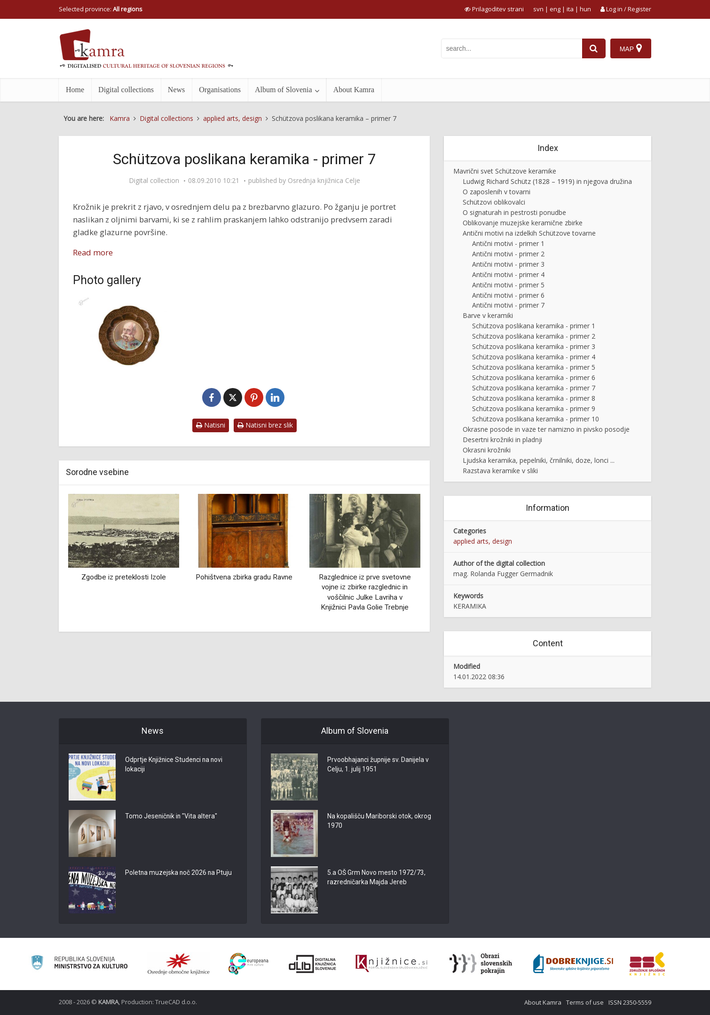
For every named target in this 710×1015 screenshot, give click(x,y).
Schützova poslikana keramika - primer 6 (533, 377)
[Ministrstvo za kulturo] (79, 964)
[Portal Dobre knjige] (573, 963)
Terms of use (585, 1002)
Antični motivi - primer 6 (508, 295)
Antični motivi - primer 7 (508, 305)
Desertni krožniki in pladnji (502, 439)
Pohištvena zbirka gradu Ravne (244, 577)
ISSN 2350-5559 (629, 1002)
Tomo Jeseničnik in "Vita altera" (172, 817)
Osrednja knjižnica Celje (324, 180)
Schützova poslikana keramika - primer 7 (533, 387)
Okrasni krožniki (487, 449)
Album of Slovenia (283, 90)
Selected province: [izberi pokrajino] (100, 9)
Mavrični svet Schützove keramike (504, 171)
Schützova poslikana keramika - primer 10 (535, 418)
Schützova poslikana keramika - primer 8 (533, 398)
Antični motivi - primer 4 (508, 274)
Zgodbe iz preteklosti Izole (123, 577)
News (176, 90)
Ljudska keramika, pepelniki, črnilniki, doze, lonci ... (539, 460)
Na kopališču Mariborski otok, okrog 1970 (379, 821)
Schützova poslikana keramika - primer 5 (533, 367)
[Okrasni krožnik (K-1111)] (127, 333)
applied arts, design (482, 541)
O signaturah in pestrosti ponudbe (514, 212)
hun (585, 9)
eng (555, 9)
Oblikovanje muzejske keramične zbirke (523, 222)
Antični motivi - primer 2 (508, 253)
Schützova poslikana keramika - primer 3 (533, 346)
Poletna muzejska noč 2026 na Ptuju (179, 873)
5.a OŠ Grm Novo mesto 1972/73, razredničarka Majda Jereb (376, 878)
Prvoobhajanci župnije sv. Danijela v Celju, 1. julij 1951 (379, 765)
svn (538, 9)
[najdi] (594, 48)
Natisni (210, 424)
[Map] (630, 48)
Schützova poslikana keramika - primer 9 (533, 408)
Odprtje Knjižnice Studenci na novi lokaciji (175, 765)
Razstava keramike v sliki (500, 470)
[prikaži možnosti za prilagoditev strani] (494, 9)
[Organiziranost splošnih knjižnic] (178, 963)
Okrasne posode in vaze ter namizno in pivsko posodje (546, 429)
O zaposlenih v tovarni (496, 191)
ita (570, 9)
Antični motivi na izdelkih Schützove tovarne (529, 233)
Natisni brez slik (265, 424)
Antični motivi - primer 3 (508, 264)
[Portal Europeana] (248, 964)
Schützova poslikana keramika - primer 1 (533, 325)
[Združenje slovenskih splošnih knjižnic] (391, 963)
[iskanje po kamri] (511, 48)
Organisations (220, 90)
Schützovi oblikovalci (494, 202)
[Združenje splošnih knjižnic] (647, 963)
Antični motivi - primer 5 (508, 284)
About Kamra (354, 90)
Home (75, 90)
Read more (93, 252)
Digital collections (126, 90)
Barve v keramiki (488, 315)
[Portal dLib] (313, 963)
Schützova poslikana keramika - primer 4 (533, 356)
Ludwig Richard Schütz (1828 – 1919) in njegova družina (547, 181)
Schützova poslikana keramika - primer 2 (533, 336)
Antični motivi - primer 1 (508, 243)
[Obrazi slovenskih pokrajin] (481, 963)
